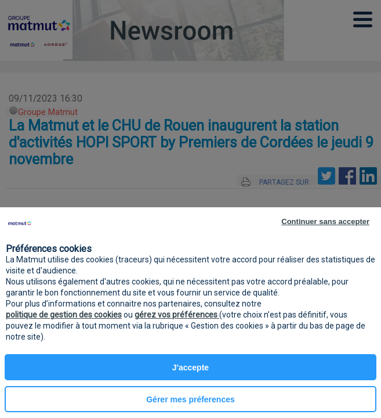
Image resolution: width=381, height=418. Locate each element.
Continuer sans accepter (325, 221)
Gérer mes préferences (190, 399)
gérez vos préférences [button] (177, 314)
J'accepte (190, 367)
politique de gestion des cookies (64, 314)
